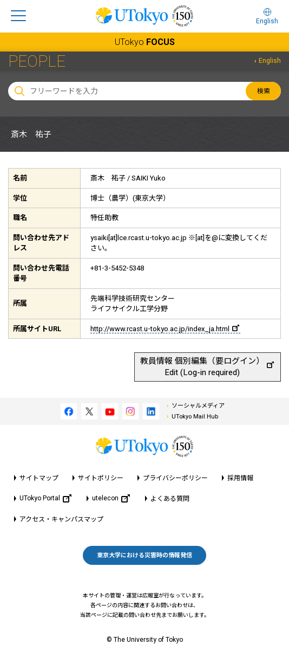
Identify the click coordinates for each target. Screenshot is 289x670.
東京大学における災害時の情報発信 (144, 555)
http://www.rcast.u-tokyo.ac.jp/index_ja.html (164, 329)
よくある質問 (169, 498)
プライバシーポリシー (175, 478)
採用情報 (240, 478)
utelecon (111, 498)
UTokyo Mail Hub (195, 416)
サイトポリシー (100, 478)
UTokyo (145, 42)
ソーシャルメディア (198, 405)
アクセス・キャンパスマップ (61, 519)
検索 (263, 91)
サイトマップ (38, 478)
